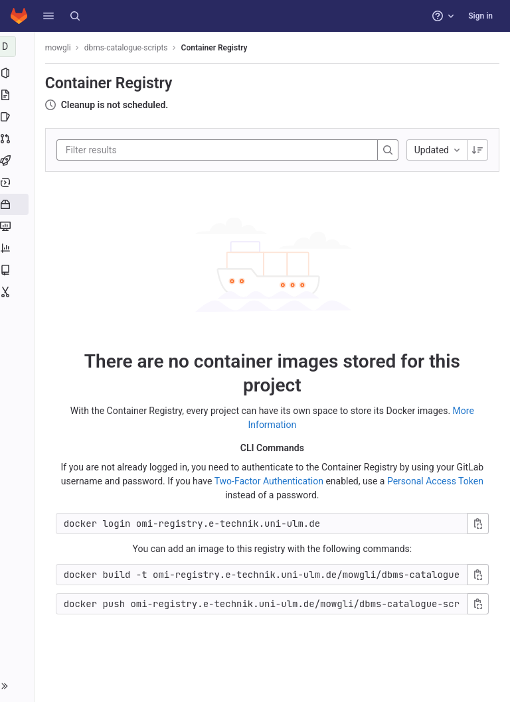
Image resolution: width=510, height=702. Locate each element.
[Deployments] (18, 182)
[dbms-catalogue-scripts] (18, 46)
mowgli (61, 47)
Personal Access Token (436, 481)
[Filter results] (148, 150)
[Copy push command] (478, 603)
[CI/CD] (18, 160)
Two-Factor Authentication (270, 481)
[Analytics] (18, 248)
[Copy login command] (478, 523)
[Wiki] (18, 270)
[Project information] (18, 73)
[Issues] (18, 116)
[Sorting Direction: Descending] (477, 150)
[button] (48, 16)
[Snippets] (18, 292)
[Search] (75, 16)
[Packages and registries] (18, 204)
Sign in (480, 16)
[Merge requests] (18, 138)
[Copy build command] (478, 574)
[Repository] (18, 94)
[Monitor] (18, 226)
